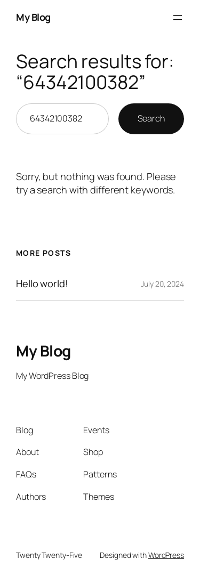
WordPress (166, 555)
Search (151, 118)
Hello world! (42, 283)
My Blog (33, 17)
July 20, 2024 (162, 284)
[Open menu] (177, 17)
